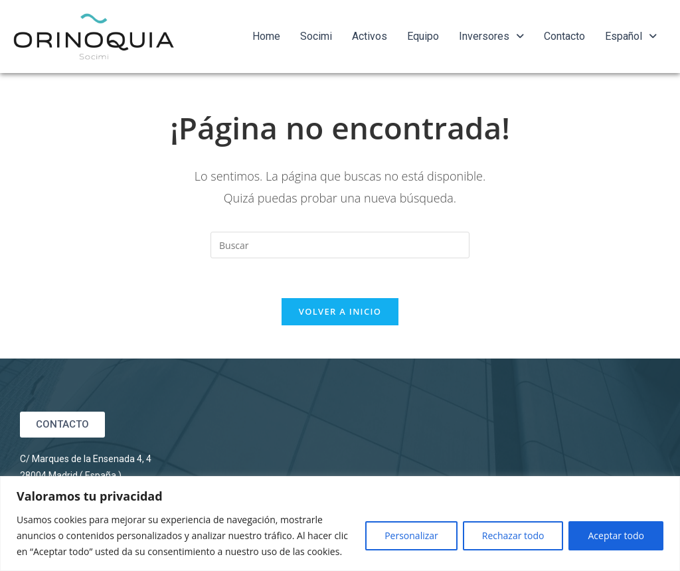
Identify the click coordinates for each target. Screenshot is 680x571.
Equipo (423, 36)
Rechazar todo (513, 535)
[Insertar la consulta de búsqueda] (340, 245)
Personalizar (411, 535)
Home (266, 36)
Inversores (491, 36)
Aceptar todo (616, 535)
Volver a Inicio (340, 311)
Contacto (564, 36)
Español (631, 36)
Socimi (316, 36)
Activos (369, 36)
